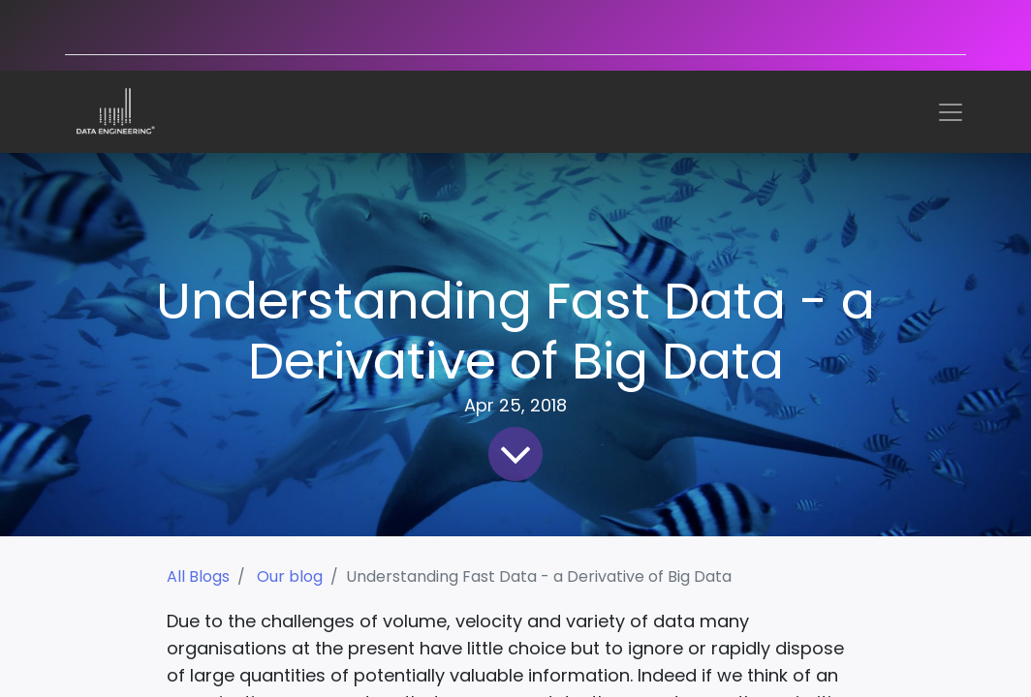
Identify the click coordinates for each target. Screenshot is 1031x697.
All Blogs (198, 576)
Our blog (290, 576)
